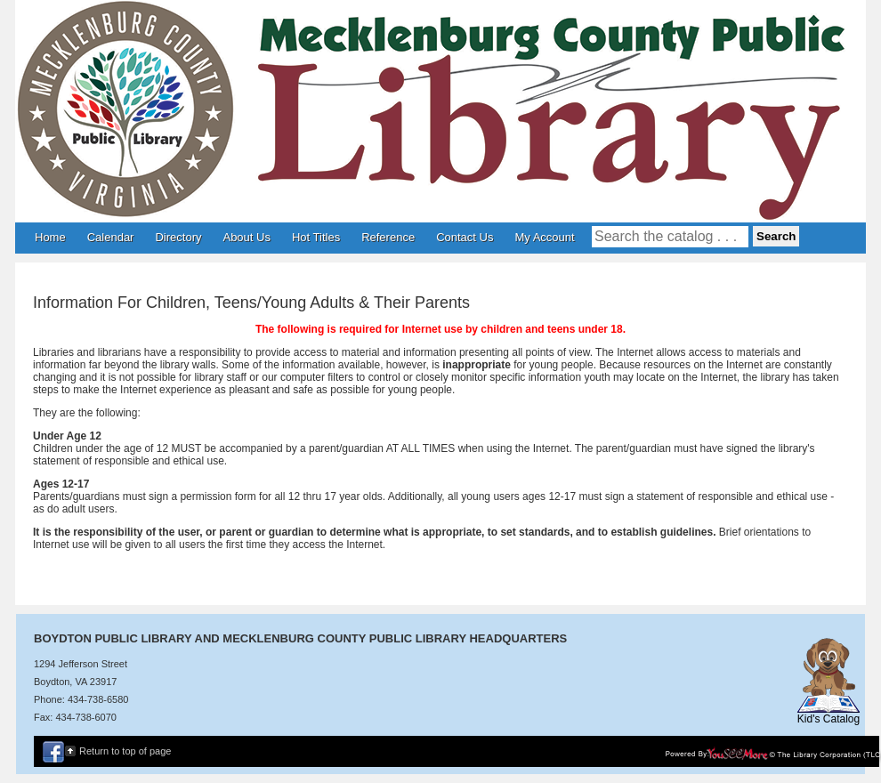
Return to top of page (125, 751)
